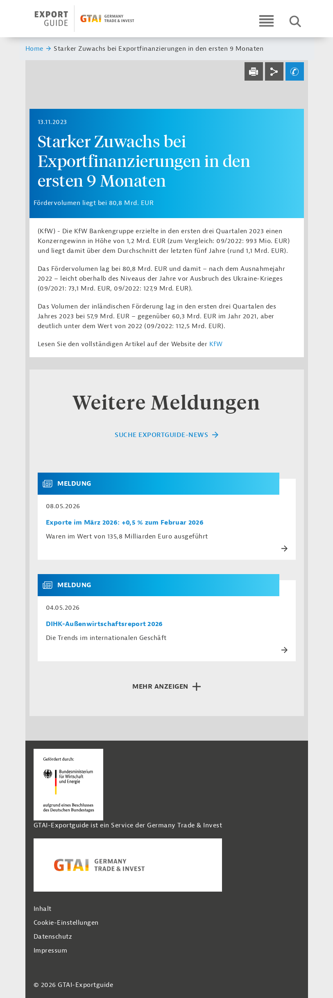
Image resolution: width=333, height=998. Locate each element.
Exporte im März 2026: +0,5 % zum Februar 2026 (125, 523)
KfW (216, 344)
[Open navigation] (266, 20)
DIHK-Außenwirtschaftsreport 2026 (104, 624)
